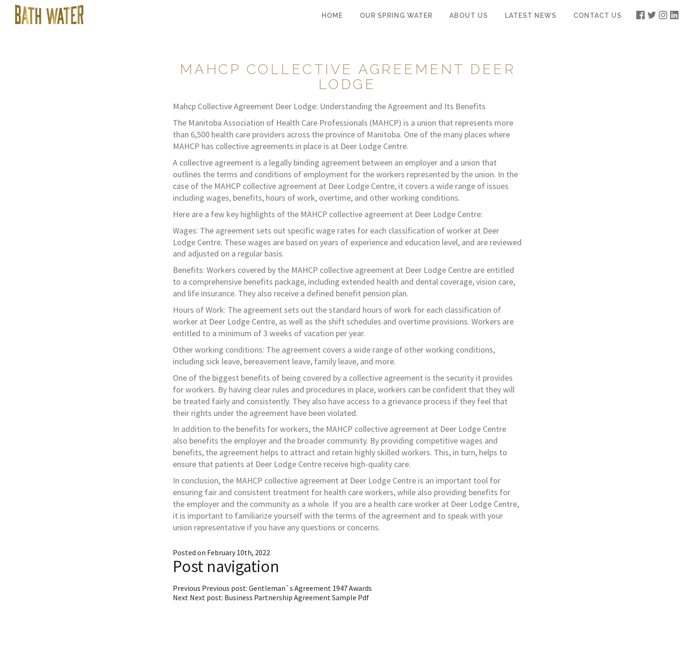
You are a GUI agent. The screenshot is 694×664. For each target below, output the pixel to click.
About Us (468, 15)
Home (332, 15)
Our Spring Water (396, 15)
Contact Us (597, 15)
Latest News (530, 15)
